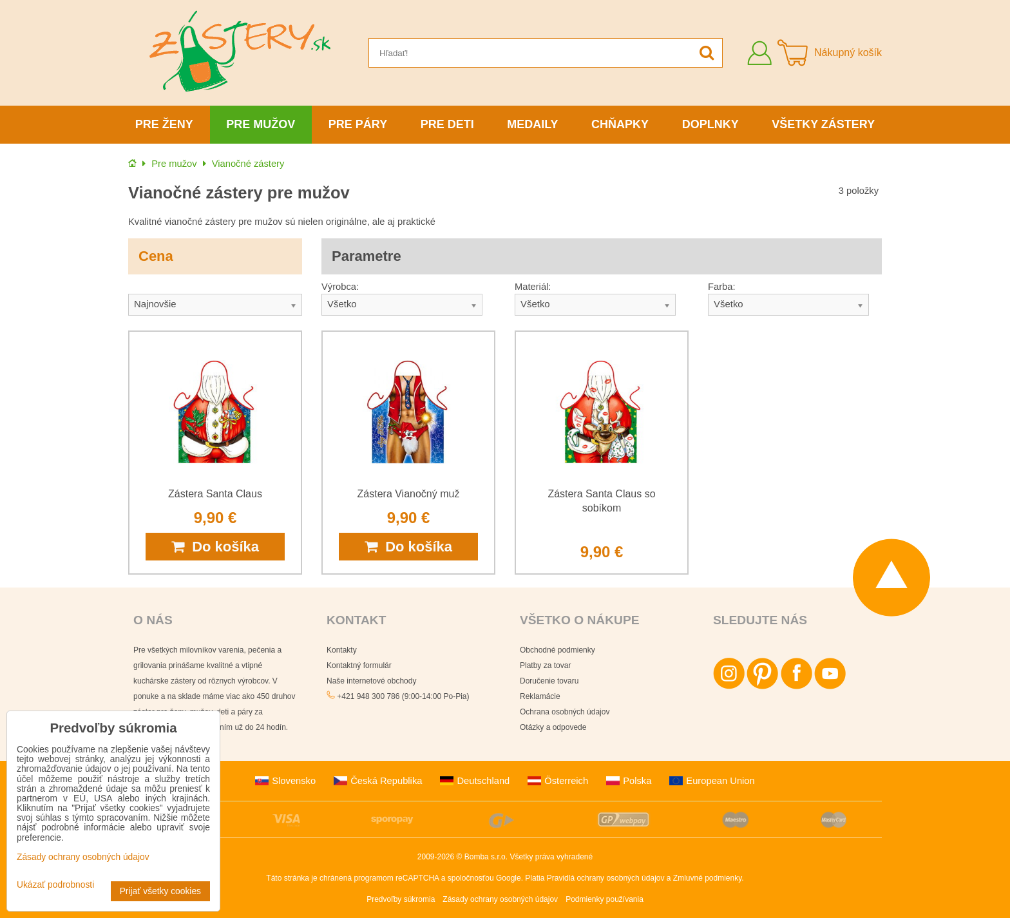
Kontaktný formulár (359, 665)
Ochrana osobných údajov (564, 711)
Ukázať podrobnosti (55, 885)
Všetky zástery (823, 124)
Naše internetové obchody (371, 680)
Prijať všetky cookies (160, 891)
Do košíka (215, 547)
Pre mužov (260, 124)
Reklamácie (540, 696)
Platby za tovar (545, 665)
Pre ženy (164, 124)
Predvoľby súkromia (401, 899)
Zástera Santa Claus (215, 493)
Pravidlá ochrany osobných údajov (606, 878)
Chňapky (620, 124)
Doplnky (710, 124)
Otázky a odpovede (553, 727)
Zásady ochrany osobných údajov (500, 899)
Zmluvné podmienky (707, 878)
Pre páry (358, 124)
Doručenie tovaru (549, 680)
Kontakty (342, 650)
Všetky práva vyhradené (551, 856)
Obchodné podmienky (557, 650)
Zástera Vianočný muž (408, 493)
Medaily (532, 124)
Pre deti (447, 124)
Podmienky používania (604, 899)
